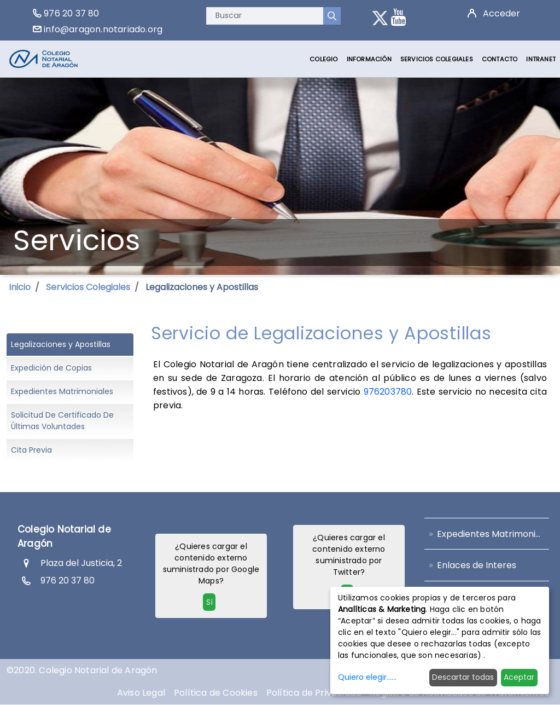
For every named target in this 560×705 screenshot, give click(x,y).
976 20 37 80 (71, 13)
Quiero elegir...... (367, 677)
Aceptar (519, 677)
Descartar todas (463, 677)
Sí (209, 602)
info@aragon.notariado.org (103, 29)
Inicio (20, 287)
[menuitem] (323, 59)
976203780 (388, 391)
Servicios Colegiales (88, 287)
